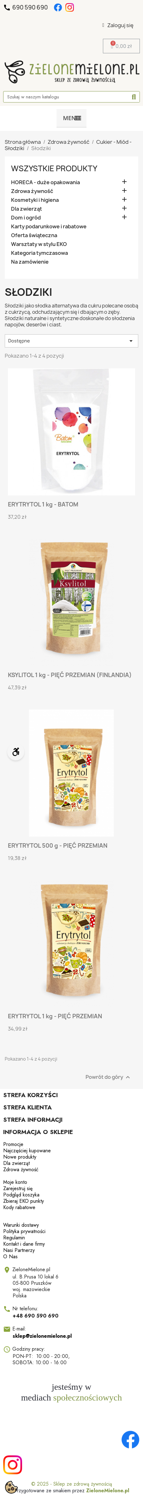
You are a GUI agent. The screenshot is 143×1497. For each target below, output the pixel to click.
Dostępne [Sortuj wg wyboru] (71, 341)
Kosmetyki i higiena (35, 200)
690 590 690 (26, 7)
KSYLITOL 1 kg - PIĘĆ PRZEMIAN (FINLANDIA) (70, 675)
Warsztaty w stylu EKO (39, 244)
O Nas (10, 1256)
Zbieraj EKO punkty (23, 1201)
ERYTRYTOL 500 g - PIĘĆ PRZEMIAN (57, 846)
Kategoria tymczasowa (39, 253)
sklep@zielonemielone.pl (42, 1336)
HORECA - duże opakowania (45, 182)
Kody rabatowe (19, 1207)
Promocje (13, 1144)
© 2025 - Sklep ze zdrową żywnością (71, 1484)
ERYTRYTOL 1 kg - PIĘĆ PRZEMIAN (55, 1016)
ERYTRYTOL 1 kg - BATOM (43, 504)
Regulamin (14, 1237)
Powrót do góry (109, 1077)
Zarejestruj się (18, 1188)
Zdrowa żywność (32, 191)
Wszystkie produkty (54, 168)
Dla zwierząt (26, 209)
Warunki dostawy (21, 1225)
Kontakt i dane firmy (24, 1244)
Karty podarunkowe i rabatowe (48, 226)
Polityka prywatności (24, 1231)
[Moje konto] (118, 25)
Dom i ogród (26, 217)
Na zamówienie (30, 262)
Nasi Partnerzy (19, 1250)
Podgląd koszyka (21, 1194)
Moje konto (15, 1182)
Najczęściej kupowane (27, 1150)
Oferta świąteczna (34, 235)
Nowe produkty (19, 1157)
